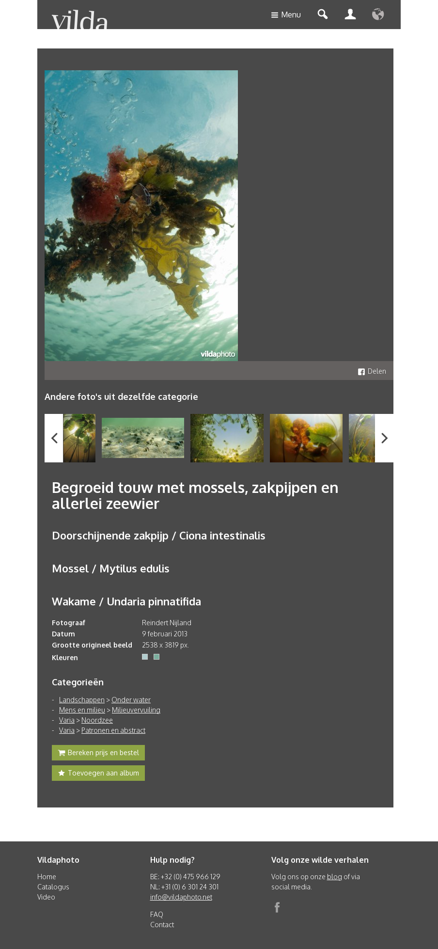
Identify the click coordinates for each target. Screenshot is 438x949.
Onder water (131, 700)
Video (46, 897)
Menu (286, 15)
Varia (67, 720)
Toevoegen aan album (98, 774)
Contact (162, 924)
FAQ (156, 914)
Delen (372, 371)
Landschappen (82, 700)
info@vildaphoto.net (181, 897)
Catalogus (53, 887)
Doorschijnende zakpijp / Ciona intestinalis (159, 535)
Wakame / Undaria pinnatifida (126, 601)
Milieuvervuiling (136, 710)
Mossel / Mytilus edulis (111, 568)
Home (46, 876)
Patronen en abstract (113, 730)
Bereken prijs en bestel (98, 753)
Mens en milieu (82, 710)
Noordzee (97, 720)
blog (334, 876)
